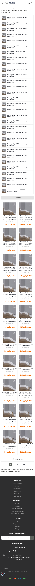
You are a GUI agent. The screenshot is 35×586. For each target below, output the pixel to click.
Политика (17, 496)
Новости (17, 486)
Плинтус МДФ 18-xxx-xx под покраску (17, 110)
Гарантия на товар (17, 514)
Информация (17, 500)
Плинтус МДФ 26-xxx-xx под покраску (17, 156)
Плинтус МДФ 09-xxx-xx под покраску (17, 64)
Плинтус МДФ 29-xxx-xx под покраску (17, 173)
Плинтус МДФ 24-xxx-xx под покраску (17, 144)
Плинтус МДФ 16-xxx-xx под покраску (17, 98)
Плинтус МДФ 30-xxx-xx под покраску (17, 179)
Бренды (17, 526)
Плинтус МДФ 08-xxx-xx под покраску (17, 58)
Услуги (17, 506)
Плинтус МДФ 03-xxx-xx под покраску (17, 29)
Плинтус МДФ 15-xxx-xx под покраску (17, 92)
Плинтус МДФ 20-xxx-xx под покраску (17, 121)
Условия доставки (17, 511)
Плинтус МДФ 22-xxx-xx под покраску (17, 133)
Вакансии (17, 491)
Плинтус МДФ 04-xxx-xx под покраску (17, 35)
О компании (18, 483)
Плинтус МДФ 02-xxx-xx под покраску (17, 23)
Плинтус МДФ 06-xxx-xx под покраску (17, 46)
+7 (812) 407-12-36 (19, 547)
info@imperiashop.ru (19, 551)
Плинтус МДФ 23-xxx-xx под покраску (17, 139)
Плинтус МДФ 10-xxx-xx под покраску (17, 69)
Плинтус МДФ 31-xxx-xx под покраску (17, 185)
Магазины (17, 493)
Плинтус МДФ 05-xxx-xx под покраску (17, 41)
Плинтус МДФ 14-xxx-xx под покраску (17, 87)
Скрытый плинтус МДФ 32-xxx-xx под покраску (18, 190)
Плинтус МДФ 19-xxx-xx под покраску (17, 116)
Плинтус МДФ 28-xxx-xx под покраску (17, 167)
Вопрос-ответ (17, 524)
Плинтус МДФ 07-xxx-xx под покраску (17, 52)
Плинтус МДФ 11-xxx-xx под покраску (17, 75)
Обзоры (17, 529)
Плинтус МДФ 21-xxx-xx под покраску (17, 127)
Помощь (17, 503)
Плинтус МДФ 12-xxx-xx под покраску (17, 81)
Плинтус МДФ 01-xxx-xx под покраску (17, 18)
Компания (17, 480)
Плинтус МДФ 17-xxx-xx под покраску (17, 104)
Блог (17, 521)
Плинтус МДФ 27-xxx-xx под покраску (17, 162)
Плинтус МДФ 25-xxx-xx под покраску (17, 150)
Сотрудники (17, 488)
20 (24, 465)
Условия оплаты (17, 509)
